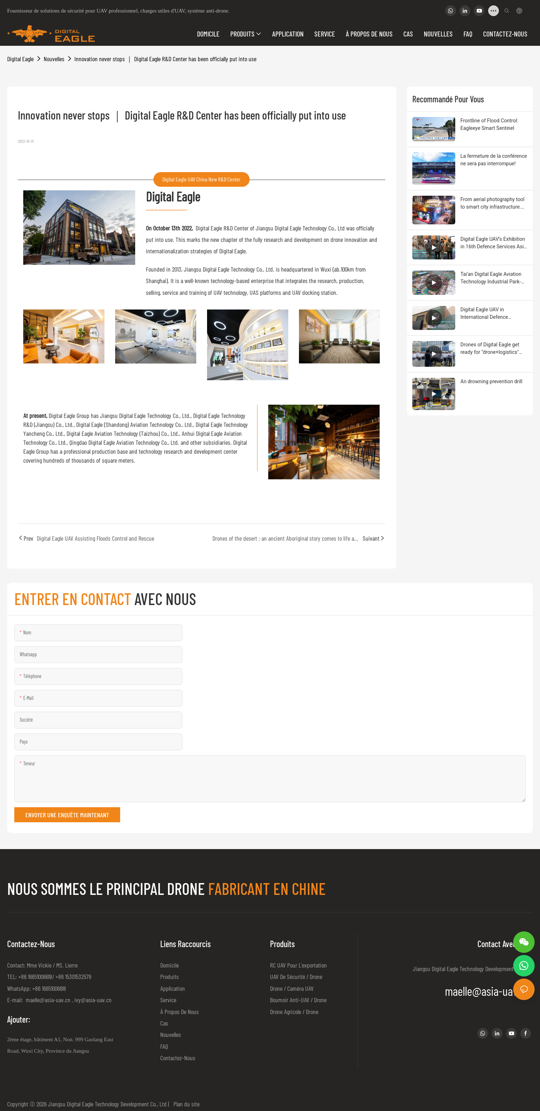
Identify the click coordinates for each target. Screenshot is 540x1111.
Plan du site (185, 1104)
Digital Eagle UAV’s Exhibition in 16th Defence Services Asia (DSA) (493, 243)
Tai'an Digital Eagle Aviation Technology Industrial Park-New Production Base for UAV (494, 278)
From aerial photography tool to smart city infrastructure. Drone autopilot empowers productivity (493, 203)
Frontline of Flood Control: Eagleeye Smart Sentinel (490, 124)
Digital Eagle (20, 59)
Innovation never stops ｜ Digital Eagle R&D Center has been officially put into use (165, 59)
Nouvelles (54, 59)
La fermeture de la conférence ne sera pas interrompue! (494, 159)
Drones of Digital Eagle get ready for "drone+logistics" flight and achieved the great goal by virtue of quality (492, 349)
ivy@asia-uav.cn (93, 1000)
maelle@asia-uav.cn (47, 1000)
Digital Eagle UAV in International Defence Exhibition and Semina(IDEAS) (494, 314)
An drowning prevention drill (491, 381)
